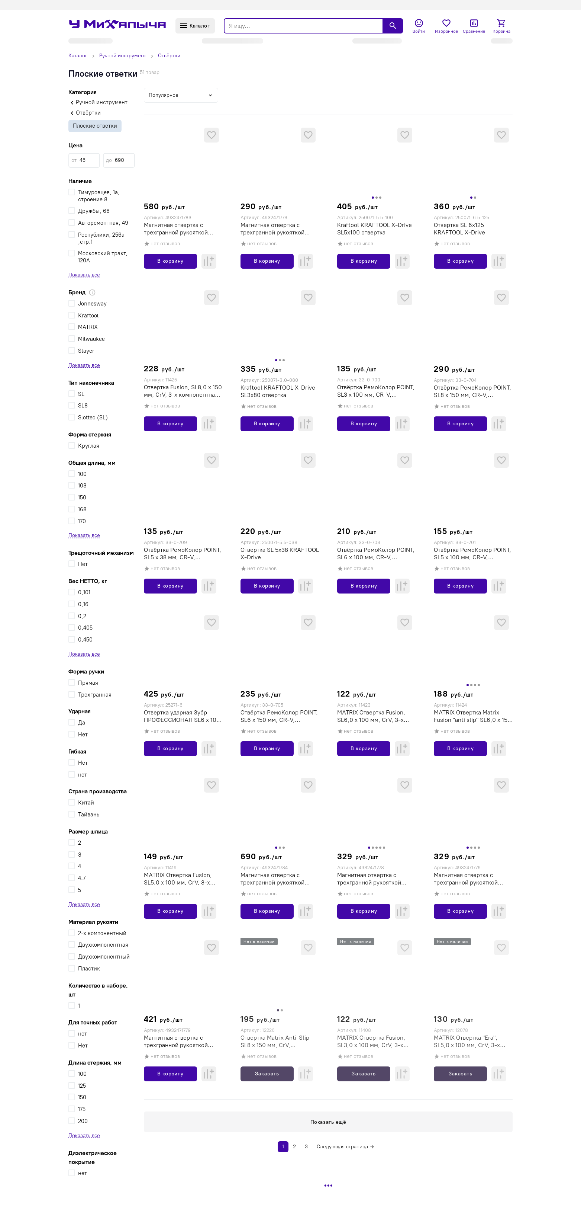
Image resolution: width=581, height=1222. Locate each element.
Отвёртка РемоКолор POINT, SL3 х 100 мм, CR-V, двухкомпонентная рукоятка (375, 391)
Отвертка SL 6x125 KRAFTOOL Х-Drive (459, 228)
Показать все (84, 275)
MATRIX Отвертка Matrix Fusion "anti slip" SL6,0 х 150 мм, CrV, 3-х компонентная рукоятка (472, 716)
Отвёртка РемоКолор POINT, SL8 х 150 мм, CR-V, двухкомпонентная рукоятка (472, 391)
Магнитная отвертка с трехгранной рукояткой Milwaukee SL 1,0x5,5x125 (178, 1041)
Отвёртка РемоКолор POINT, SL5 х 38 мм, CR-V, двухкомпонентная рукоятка (182, 553)
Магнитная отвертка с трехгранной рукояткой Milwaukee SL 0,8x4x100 (370, 878)
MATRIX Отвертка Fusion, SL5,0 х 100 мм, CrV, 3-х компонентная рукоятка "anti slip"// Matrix (183, 878)
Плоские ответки (95, 125)
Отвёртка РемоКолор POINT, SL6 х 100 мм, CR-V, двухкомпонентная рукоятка (375, 553)
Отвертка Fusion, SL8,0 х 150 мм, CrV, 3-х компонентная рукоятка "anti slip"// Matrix (183, 391)
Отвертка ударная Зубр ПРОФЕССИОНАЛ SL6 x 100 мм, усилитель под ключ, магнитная (182, 716)
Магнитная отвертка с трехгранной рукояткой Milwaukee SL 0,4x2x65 (272, 228)
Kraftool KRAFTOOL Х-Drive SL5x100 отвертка (374, 228)
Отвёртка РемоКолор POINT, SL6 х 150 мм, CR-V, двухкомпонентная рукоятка (279, 716)
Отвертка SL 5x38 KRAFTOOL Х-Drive (280, 553)
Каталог (77, 55)
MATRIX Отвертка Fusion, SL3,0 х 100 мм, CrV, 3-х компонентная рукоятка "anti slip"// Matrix (376, 1041)
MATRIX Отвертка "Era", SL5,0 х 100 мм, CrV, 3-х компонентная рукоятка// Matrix (469, 1041)
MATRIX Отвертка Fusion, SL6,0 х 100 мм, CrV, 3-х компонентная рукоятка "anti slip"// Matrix (376, 716)
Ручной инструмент (122, 55)
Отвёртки (169, 55)
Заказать (267, 1074)
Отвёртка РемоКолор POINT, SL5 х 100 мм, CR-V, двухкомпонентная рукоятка (472, 553)
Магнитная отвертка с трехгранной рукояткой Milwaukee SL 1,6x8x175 (176, 228)
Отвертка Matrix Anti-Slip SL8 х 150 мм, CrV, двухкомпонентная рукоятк (277, 1041)
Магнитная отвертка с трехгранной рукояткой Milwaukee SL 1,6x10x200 (275, 878)
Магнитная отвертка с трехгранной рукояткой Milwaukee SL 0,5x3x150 (467, 878)
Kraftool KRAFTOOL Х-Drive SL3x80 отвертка (278, 391)
